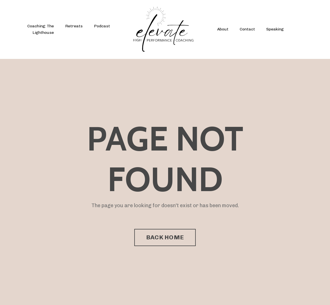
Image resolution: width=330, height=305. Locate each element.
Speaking (275, 29)
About (222, 29)
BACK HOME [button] (165, 237)
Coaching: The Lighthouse (40, 29)
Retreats (74, 26)
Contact (247, 29)
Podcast (102, 26)
